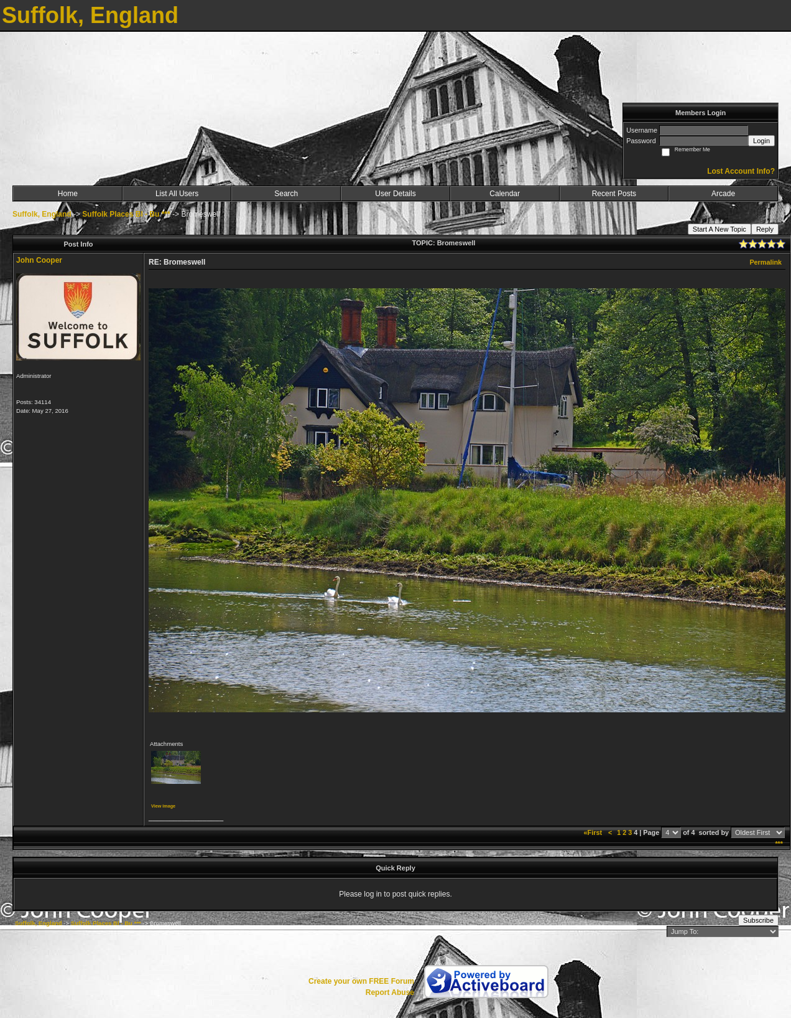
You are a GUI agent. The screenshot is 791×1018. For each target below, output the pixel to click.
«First (594, 832)
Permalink (765, 262)
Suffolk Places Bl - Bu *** (126, 214)
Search (286, 193)
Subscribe (758, 920)
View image (163, 806)
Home (68, 193)
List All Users (176, 193)
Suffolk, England (42, 214)
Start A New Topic (719, 229)
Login (761, 140)
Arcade (723, 193)
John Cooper (39, 260)
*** (779, 843)
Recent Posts (614, 193)
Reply (765, 229)
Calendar (504, 193)
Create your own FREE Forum (361, 981)
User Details (395, 193)
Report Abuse (390, 992)
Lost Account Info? (741, 171)
